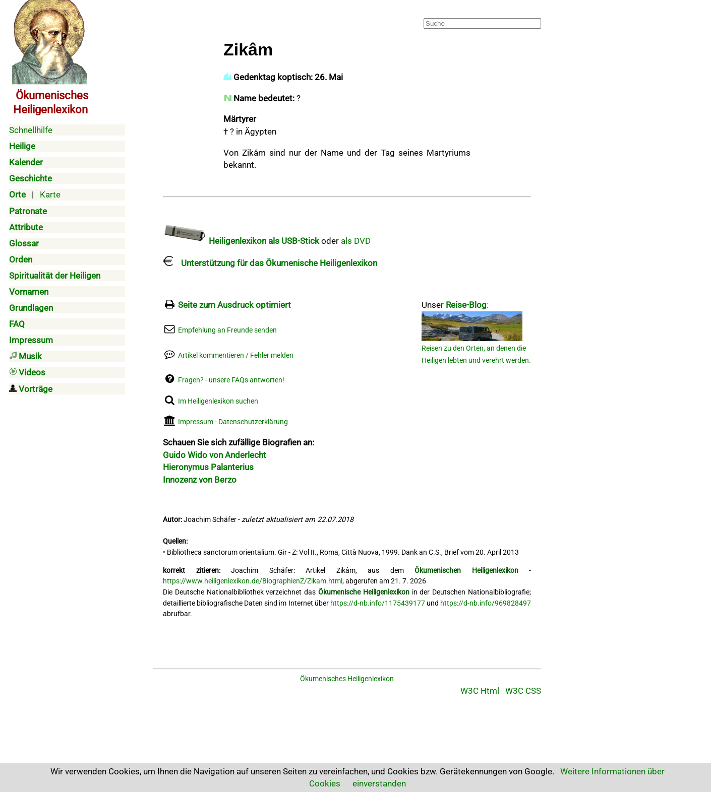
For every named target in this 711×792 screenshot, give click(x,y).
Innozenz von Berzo (199, 480)
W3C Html (479, 691)
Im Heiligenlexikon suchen (218, 401)
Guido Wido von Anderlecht (214, 455)
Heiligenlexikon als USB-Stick (241, 241)
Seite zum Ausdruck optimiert (234, 305)
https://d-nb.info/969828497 (485, 603)
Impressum (195, 422)
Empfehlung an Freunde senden (227, 330)
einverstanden (379, 783)
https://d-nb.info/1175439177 (377, 603)
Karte (50, 194)
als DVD (356, 241)
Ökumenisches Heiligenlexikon (347, 679)
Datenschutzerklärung (253, 422)
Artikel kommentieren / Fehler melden (235, 355)
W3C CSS (523, 691)
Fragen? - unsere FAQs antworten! (231, 380)
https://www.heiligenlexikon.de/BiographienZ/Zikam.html (252, 581)
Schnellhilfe (30, 130)
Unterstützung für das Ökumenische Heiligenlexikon (270, 263)
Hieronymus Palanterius (208, 467)
